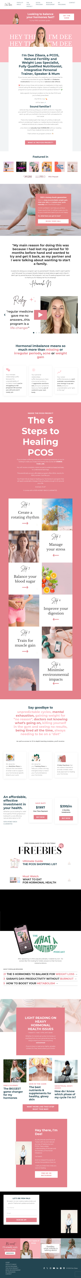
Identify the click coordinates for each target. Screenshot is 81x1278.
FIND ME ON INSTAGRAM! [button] (46, 1174)
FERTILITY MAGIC (20, 3)
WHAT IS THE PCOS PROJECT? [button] (40, 142)
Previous (5, 315)
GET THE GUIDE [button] (66, 17)
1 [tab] (34, 333)
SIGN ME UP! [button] (21, 1220)
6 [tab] (47, 333)
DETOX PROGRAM (39, 3)
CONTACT (72, 2)
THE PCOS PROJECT (29, 4)
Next (76, 315)
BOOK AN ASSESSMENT (50, 3)
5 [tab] (44, 333)
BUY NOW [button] (40, 817)
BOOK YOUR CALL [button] (53, 221)
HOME (8, 1262)
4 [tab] (42, 333)
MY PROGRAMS (62, 3)
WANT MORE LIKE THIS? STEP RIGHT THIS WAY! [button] (40, 1108)
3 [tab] (39, 333)
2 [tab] (36, 333)
